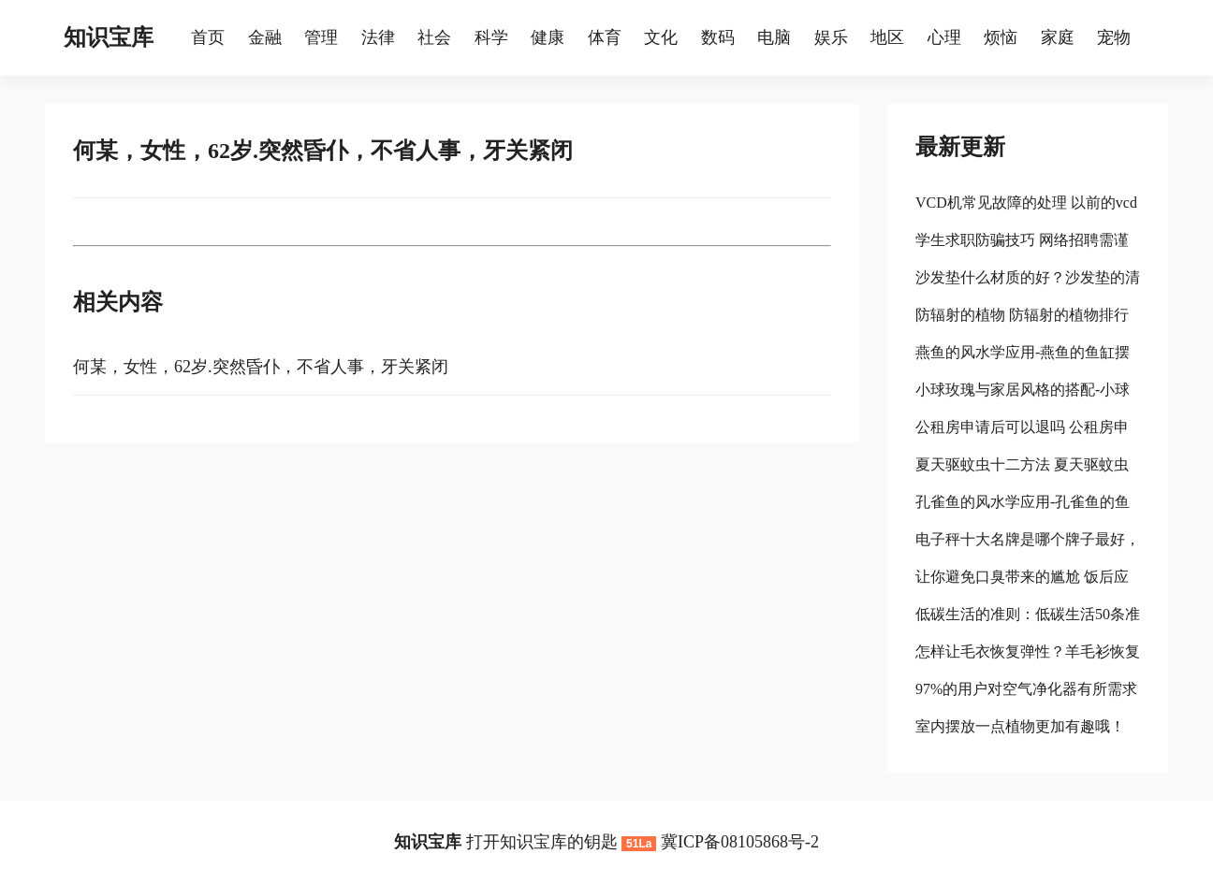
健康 (547, 37)
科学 (491, 37)
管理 (321, 37)
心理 (944, 37)
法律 (378, 37)
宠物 (1114, 37)
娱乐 (831, 37)
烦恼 (1000, 37)
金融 (265, 37)
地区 (887, 37)
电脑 (774, 37)
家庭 (1057, 37)
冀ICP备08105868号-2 (740, 841)
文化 (661, 37)
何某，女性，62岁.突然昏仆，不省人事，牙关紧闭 (260, 366)
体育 (604, 37)
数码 (718, 37)
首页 (208, 37)
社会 (434, 37)
